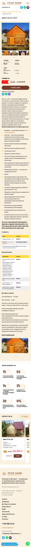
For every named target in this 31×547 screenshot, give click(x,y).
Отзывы (4, 517)
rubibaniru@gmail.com (8, 527)
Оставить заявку (15, 87)
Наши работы (6, 507)
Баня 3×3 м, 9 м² (13, 440)
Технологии (6, 512)
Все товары (25, 416)
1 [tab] (14, 57)
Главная (4, 499)
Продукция (5, 502)
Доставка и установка (9, 504)
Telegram (21, 7)
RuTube (28, 7)
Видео (4, 509)
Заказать (17, 456)
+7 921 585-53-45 (6, 7)
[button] (27, 4)
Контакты (5, 519)
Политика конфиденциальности (10, 487)
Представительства (8, 514)
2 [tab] (17, 57)
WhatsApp (24, 7)
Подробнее (9, 456)
